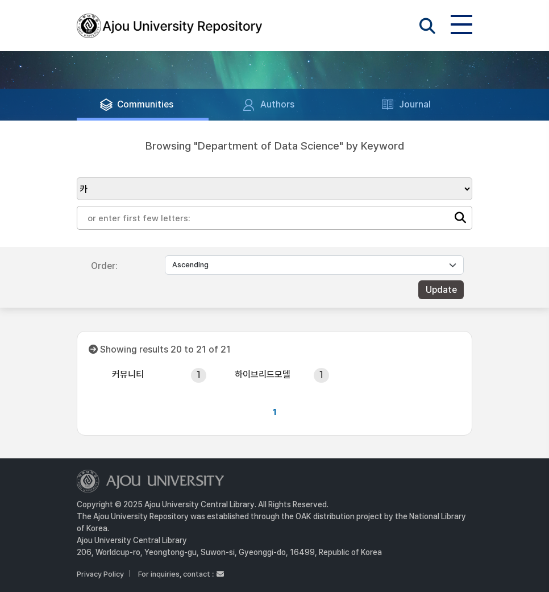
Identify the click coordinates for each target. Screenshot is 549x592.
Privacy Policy (100, 574)
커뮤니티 (128, 374)
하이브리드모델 (262, 374)
